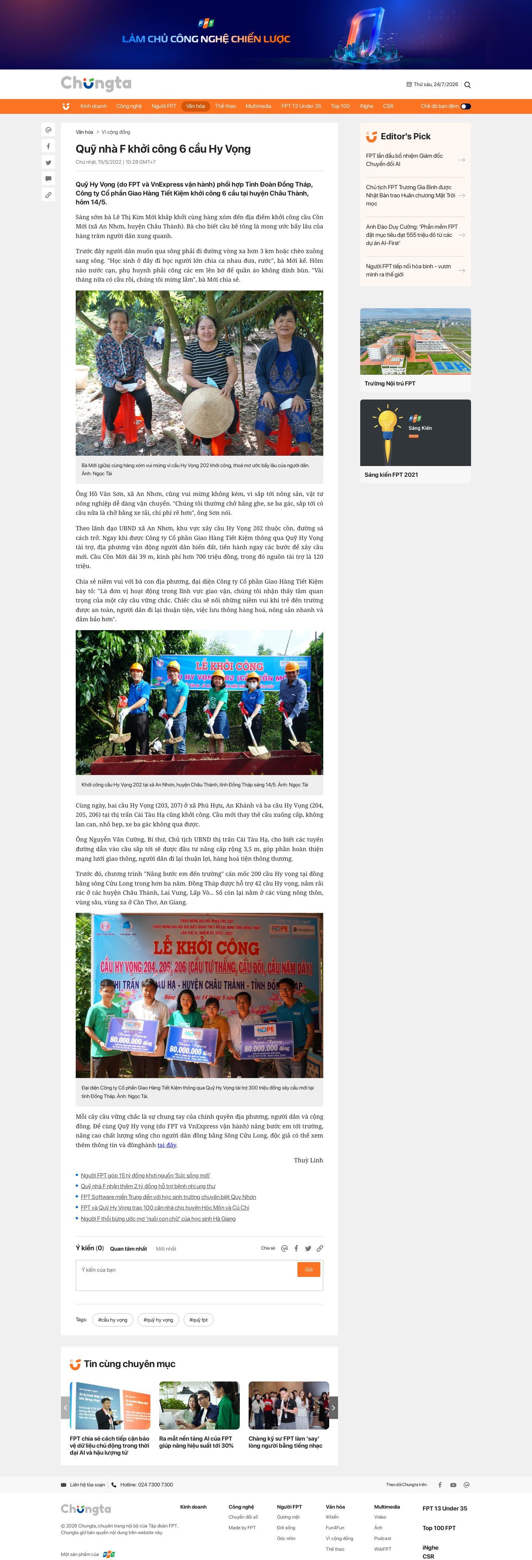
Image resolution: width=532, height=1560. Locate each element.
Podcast (382, 1526)
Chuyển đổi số (243, 1505)
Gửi (309, 1269)
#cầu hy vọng (112, 1308)
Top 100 (350, 106)
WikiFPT (383, 1537)
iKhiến (332, 1505)
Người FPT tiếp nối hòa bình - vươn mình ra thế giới (415, 270)
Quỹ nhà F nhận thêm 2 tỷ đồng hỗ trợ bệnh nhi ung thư (148, 1186)
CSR (400, 106)
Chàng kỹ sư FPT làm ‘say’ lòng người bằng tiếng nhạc (286, 1430)
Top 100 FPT (439, 1516)
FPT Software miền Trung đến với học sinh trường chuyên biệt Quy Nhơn (168, 1196)
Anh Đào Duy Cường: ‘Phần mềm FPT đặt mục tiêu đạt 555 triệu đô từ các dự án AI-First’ (415, 235)
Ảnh (378, 1516)
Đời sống (286, 1516)
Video (380, 1505)
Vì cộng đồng (116, 132)
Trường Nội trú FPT (390, 383)
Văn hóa (200, 106)
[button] (333, 1396)
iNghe (377, 106)
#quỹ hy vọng (158, 1308)
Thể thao (231, 106)
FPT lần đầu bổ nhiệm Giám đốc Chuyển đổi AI (415, 159)
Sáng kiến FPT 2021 (391, 474)
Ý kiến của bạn (199, 1269)
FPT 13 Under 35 (310, 106)
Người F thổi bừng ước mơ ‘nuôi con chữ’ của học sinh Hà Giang (158, 1218)
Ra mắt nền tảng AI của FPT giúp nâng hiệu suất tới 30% (196, 1430)
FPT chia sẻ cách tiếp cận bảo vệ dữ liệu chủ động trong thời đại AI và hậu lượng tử (109, 1433)
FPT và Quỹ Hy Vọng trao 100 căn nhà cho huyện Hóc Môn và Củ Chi (165, 1207)
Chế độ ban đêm (446, 106)
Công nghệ (131, 106)
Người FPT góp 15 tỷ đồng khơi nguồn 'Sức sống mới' (145, 1175)
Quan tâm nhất (128, 1248)
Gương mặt (288, 1505)
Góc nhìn (286, 1526)
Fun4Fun (335, 1516)
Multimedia (266, 106)
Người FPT (167, 106)
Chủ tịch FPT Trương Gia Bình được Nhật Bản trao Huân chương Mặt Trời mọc (415, 195)
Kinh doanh (94, 106)
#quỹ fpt (199, 1308)
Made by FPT (242, 1516)
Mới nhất (166, 1248)
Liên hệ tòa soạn (83, 1473)
